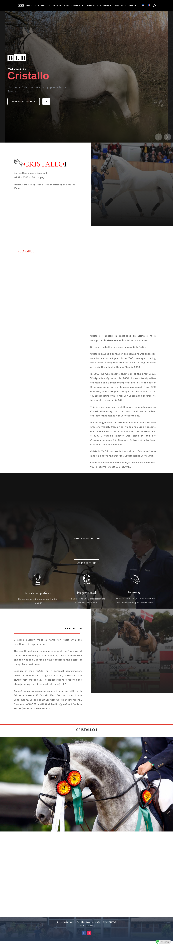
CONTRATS (120, 5)
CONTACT (133, 5)
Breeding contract (23, 101)
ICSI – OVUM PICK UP (73, 5)
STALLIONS (40, 5)
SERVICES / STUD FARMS (98, 5)
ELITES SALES (55, 5)
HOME (29, 5)
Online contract (86, 563)
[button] (23, 101)
